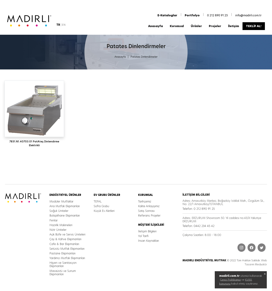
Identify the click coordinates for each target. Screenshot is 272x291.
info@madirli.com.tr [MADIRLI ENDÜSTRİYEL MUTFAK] (248, 16)
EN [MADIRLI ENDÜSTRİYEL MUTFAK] (64, 25)
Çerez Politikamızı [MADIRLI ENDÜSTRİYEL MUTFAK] (230, 279)
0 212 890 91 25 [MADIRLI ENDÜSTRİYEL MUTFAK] (217, 16)
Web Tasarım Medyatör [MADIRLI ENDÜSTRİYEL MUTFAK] (255, 263)
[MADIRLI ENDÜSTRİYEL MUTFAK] (30, 21)
